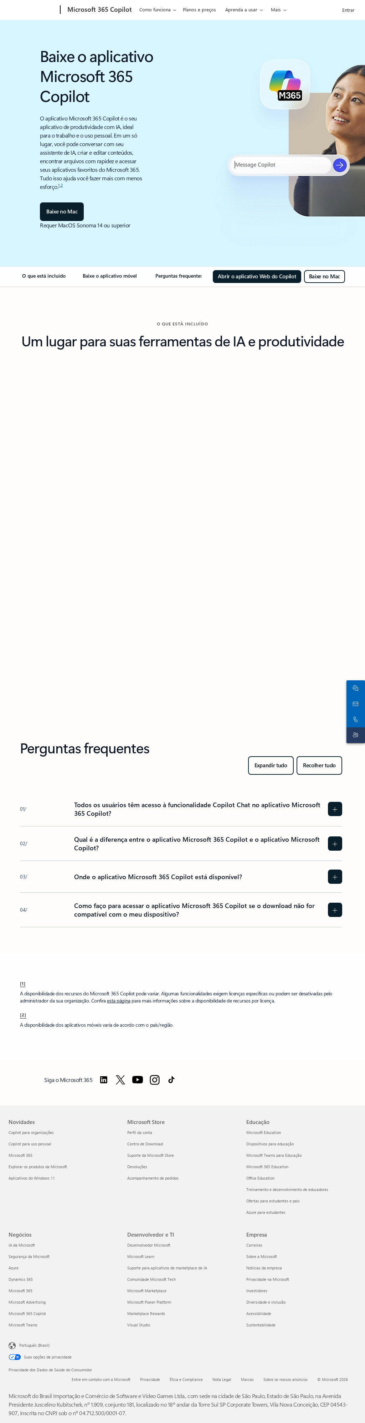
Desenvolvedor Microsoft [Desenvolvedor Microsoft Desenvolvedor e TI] (148, 1245)
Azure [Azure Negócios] (14, 1267)
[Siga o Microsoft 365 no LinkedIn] (103, 1080)
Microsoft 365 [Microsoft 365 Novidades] (20, 1155)
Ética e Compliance (186, 1379)
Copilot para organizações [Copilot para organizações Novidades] (31, 1132)
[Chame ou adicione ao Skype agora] (354, 719)
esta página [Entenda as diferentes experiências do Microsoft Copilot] (118, 1000)
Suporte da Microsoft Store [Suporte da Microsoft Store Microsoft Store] (150, 1155)
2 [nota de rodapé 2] (62, 185)
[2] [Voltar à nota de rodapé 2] (23, 1014)
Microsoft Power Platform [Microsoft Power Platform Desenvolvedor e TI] (149, 1302)
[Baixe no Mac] (62, 211)
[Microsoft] (33, 10)
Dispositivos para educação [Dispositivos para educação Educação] (270, 1143)
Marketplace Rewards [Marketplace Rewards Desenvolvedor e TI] (146, 1313)
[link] (43, 278)
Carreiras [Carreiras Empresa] (254, 1245)
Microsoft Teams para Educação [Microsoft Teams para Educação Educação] (274, 1155)
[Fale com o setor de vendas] (354, 688)
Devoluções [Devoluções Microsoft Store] (137, 1166)
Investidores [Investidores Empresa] (256, 1290)
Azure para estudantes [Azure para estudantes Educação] (266, 1212)
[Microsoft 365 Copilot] (99, 10)
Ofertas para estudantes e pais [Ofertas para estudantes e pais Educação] (273, 1200)
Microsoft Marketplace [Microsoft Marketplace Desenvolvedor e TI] (146, 1290)
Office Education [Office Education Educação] (260, 1178)
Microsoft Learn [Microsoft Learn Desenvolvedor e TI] (140, 1256)
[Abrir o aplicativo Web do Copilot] (257, 276)
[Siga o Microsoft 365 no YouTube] (137, 1080)
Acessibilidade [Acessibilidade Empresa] (258, 1313)
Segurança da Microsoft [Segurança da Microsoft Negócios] (29, 1256)
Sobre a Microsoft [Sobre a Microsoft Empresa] (261, 1256)
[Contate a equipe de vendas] (354, 703)
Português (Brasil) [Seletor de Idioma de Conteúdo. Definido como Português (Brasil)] (34, 1344)
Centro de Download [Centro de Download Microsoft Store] (145, 1143)
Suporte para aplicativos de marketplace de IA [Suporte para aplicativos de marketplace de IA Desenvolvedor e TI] (167, 1267)
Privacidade (150, 1379)
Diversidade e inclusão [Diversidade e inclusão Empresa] (266, 1302)
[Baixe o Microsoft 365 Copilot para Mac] (324, 276)
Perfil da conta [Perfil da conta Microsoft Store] (139, 1132)
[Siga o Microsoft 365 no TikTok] (171, 1080)
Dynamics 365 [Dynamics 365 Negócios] (21, 1279)
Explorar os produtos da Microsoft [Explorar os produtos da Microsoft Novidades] (38, 1166)
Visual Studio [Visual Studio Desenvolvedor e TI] (138, 1324)
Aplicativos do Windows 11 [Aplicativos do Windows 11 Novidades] (32, 1178)
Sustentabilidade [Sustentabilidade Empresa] (261, 1324)
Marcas (247, 1379)
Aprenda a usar (241, 9)
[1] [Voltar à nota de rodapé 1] (23, 983)
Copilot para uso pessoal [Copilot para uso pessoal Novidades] (30, 1143)
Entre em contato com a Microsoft (101, 1379)
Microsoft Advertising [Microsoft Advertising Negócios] (27, 1302)
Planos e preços (199, 9)
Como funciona (155, 9)
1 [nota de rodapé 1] (59, 185)
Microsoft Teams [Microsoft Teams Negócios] (23, 1324)
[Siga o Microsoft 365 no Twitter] (120, 1080)
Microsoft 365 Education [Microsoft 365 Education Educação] (267, 1166)
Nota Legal (221, 1379)
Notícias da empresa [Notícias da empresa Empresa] (264, 1267)
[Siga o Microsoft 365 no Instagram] (154, 1080)
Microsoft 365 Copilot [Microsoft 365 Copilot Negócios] (27, 1313)
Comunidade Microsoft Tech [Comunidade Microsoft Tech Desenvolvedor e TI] (151, 1279)
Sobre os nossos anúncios (285, 1379)
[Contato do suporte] (354, 735)
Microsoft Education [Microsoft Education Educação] (263, 1132)
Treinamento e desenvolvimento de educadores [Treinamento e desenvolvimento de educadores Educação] (287, 1189)
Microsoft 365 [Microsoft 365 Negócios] (20, 1290)
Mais (276, 9)
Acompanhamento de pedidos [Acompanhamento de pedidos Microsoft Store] (153, 1178)
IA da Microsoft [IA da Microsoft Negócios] (22, 1245)
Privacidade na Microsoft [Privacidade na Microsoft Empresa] (267, 1279)
